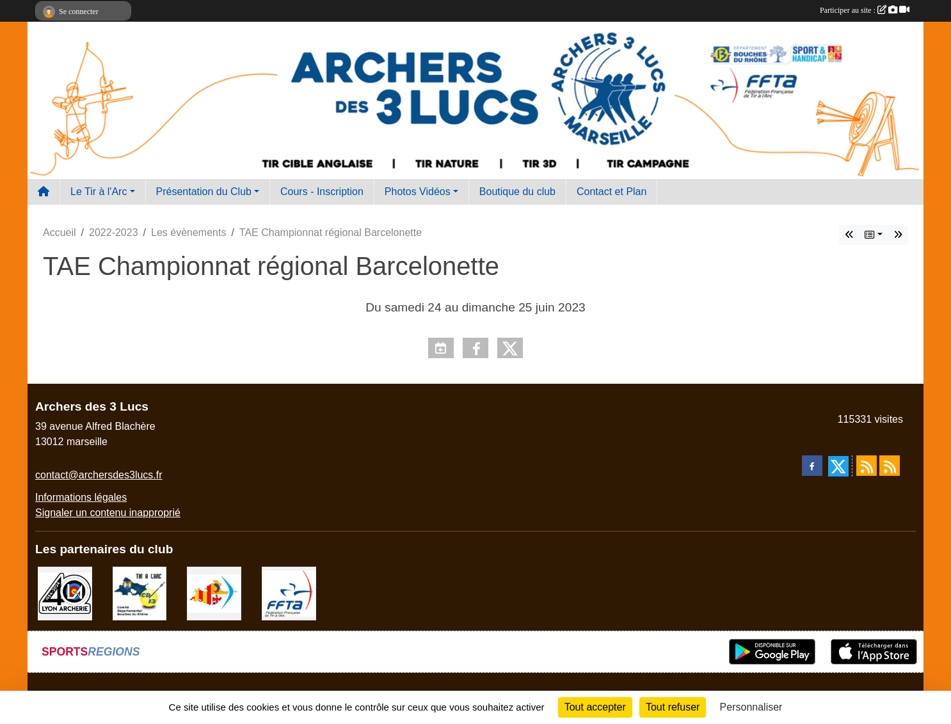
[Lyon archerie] (65, 592)
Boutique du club (517, 191)
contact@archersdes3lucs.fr (99, 474)
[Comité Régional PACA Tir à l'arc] (214, 592)
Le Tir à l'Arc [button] (98, 191)
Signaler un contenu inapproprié (107, 512)
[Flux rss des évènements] (889, 465)
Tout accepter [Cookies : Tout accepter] (595, 707)
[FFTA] (289, 592)
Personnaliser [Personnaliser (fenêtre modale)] (751, 707)
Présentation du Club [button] (204, 191)
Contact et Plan (611, 191)
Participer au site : (864, 10)
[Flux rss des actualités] (866, 465)
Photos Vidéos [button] (418, 191)
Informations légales (81, 497)
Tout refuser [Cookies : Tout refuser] (672, 707)
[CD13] (140, 592)
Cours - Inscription (322, 191)
